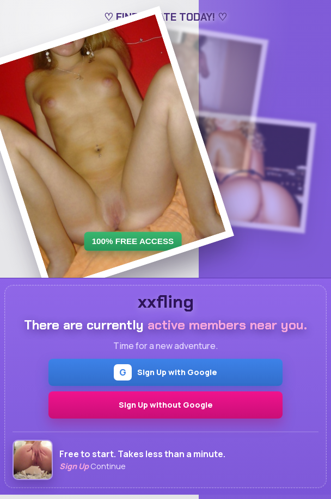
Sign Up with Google (165, 372)
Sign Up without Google (166, 405)
